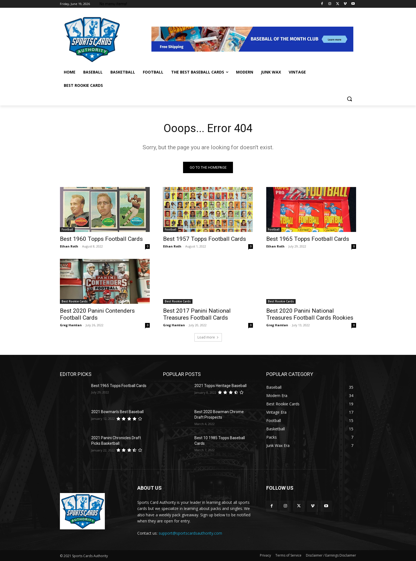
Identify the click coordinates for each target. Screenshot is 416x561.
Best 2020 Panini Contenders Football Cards (97, 314)
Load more (208, 337)
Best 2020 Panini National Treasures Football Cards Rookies (309, 314)
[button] (349, 98)
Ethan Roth (69, 246)
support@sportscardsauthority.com (190, 533)
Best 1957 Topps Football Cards (204, 239)
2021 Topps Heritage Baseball (220, 385)
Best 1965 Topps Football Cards (307, 239)
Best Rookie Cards (75, 301)
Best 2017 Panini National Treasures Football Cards (197, 314)
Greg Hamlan (71, 325)
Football (67, 229)
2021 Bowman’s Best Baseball (117, 412)
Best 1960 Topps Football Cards (101, 239)
